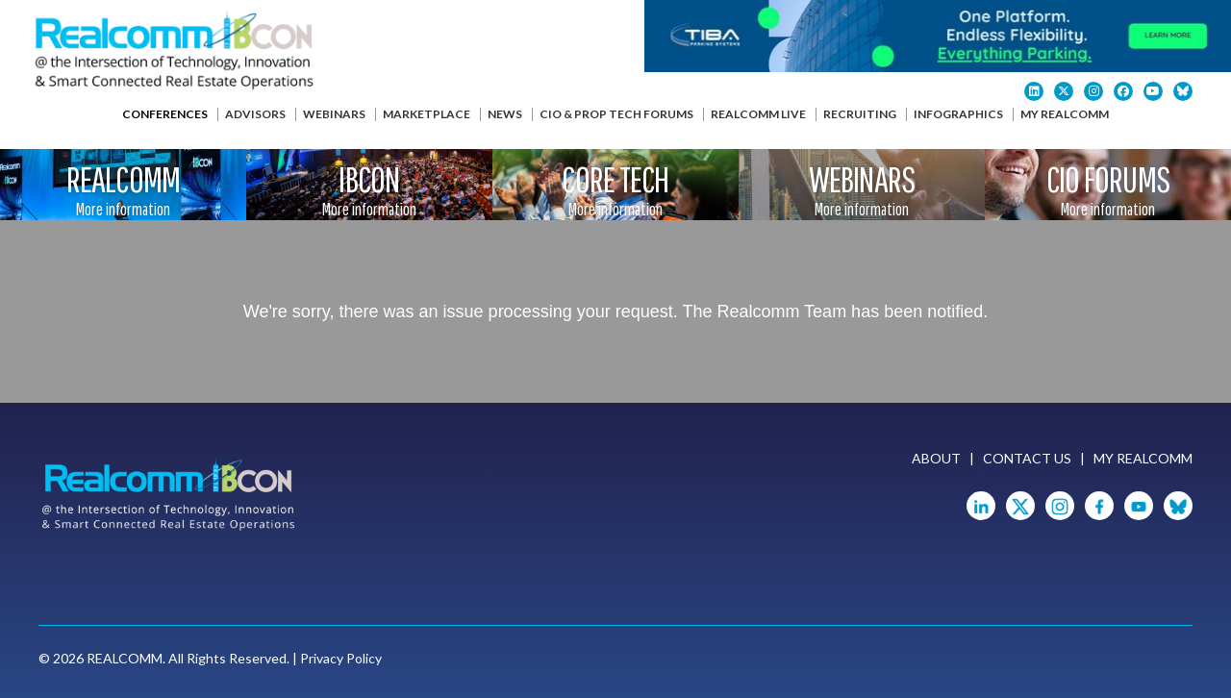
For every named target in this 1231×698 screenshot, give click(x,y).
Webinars (334, 114)
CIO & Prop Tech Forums (616, 114)
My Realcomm (1064, 114)
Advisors (255, 114)
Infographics (958, 114)
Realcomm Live (758, 114)
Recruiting (859, 114)
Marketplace (426, 114)
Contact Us (1027, 458)
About (936, 458)
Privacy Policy (341, 658)
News (505, 114)
